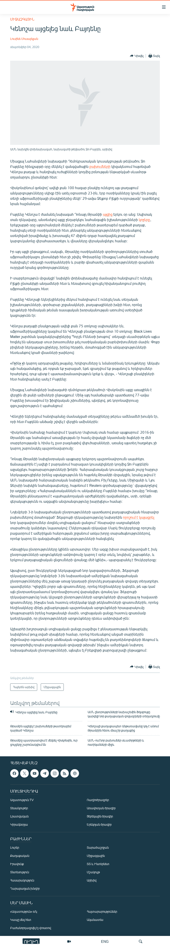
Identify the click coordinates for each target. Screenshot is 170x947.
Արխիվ (91, 880)
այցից (108, 214)
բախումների (99, 166)
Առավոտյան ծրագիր (101, 808)
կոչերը (144, 219)
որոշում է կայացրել (138, 517)
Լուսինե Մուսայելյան (24, 39)
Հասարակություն (22, 880)
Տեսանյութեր (19, 808)
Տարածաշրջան (98, 848)
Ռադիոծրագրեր (98, 800)
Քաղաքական (19, 856)
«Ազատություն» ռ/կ (23, 912)
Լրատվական (19, 816)
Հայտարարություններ (102, 912)
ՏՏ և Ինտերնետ (98, 864)
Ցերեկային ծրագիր (100, 816)
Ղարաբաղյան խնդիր (25, 889)
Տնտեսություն (19, 872)
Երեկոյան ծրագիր (99, 825)
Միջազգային (22, 19)
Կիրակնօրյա (19, 825)
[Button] (136, 55)
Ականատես (95, 920)
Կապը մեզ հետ (20, 920)
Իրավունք (17, 864)
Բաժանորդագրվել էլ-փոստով (30, 928)
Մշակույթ (93, 872)
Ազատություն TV (22, 800)
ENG (105, 941)
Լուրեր (14, 848)
